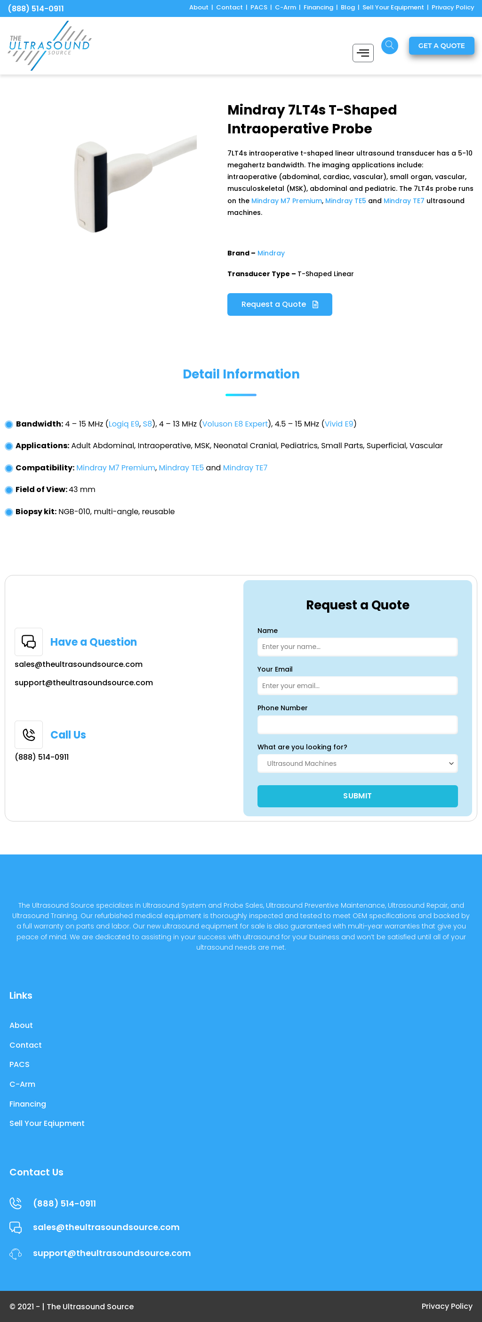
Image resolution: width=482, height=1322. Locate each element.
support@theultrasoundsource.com (84, 682)
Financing (318, 7)
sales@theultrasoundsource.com (79, 664)
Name (267, 630)
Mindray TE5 (345, 200)
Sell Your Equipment (393, 7)
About (199, 7)
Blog (348, 7)
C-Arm (285, 7)
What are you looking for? (302, 747)
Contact (229, 7)
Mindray (271, 253)
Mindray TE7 (404, 200)
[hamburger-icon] (363, 53)
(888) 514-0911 (36, 8)
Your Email (275, 669)
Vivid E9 (339, 424)
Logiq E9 (124, 424)
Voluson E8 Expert (235, 424)
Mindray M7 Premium (286, 200)
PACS (258, 7)
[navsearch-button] (389, 45)
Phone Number (282, 708)
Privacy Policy (453, 7)
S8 (148, 424)
